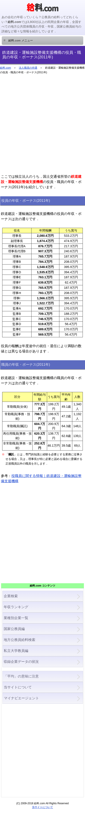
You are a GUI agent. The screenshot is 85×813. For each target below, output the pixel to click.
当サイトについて (18, 687)
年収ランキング (16, 607)
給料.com (5, 67)
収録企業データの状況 (21, 661)
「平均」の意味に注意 (21, 676)
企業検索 (11, 596)
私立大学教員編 (16, 651)
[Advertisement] (42, 126)
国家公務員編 (14, 629)
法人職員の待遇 (28, 67)
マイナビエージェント (21, 698)
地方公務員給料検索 (19, 640)
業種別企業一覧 (16, 618)
